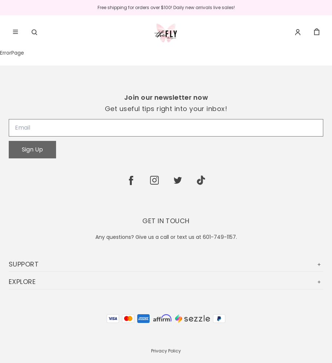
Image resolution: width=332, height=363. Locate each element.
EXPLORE (166, 281)
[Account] (297, 32)
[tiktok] (201, 180)
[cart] (316, 32)
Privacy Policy (166, 351)
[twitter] (177, 180)
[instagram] (154, 180)
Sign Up (32, 149)
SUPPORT (166, 264)
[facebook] (131, 180)
